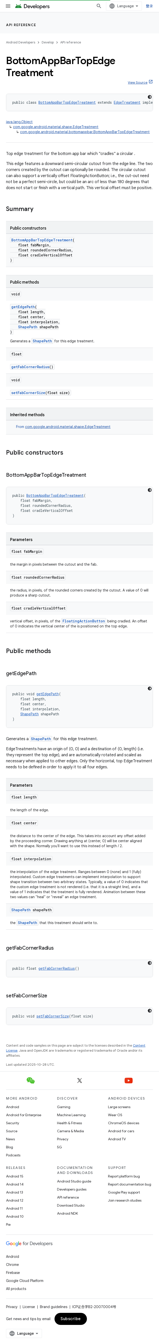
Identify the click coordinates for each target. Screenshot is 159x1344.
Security (12, 1123)
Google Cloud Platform (24, 1280)
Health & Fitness (69, 1123)
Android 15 (14, 1176)
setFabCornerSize (28, 392)
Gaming (63, 1107)
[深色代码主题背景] (150, 97)
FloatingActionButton (84, 621)
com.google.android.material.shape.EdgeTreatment (55, 127)
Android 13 (14, 1192)
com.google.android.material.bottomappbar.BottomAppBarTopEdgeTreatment (85, 132)
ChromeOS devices (123, 1123)
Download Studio (70, 1205)
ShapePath (27, 327)
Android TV (117, 1139)
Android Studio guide (74, 1181)
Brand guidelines (53, 1307)
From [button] (63, 426)
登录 (149, 6)
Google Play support (124, 1192)
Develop (48, 42)
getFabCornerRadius (30, 366)
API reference (21, 25)
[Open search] (99, 6)
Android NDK (67, 1213)
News (10, 1139)
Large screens (119, 1107)
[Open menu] (8, 6)
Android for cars (121, 1131)
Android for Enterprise (23, 1115)
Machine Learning (71, 1115)
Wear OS (115, 1115)
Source (11, 1131)
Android (12, 1107)
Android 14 (15, 1184)
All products (16, 1288)
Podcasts (13, 1155)
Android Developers (20, 42)
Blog (9, 1147)
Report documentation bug (129, 1184)
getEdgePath (23, 306)
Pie (8, 1224)
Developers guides (71, 1189)
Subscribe (71, 1318)
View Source (137, 82)
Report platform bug (124, 1176)
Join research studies (124, 1200)
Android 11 (14, 1208)
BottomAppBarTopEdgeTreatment (67, 102)
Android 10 (15, 1216)
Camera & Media (70, 1131)
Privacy (62, 1139)
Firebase (13, 1272)
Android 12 (14, 1200)
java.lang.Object (19, 122)
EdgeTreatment (127, 102)
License (29, 1307)
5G (59, 1147)
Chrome (12, 1264)
